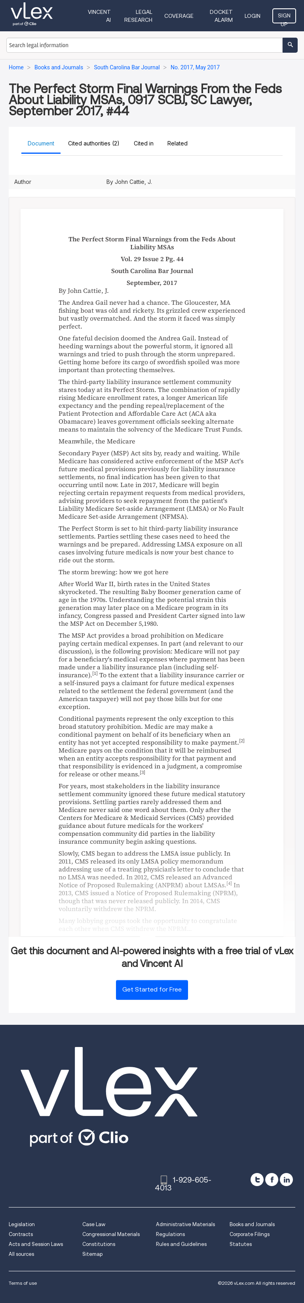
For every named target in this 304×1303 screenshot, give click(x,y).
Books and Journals (252, 1224)
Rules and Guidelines (181, 1244)
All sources (21, 1254)
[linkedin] (286, 1179)
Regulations (170, 1234)
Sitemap (92, 1254)
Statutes (241, 1244)
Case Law (93, 1224)
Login (252, 16)
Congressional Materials (111, 1234)
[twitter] (257, 1179)
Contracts (21, 1234)
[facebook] (271, 1179)
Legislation (22, 1224)
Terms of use (23, 1283)
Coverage (179, 16)
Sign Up (284, 17)
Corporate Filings (250, 1234)
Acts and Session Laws (36, 1244)
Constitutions (98, 1244)
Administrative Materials (185, 1224)
